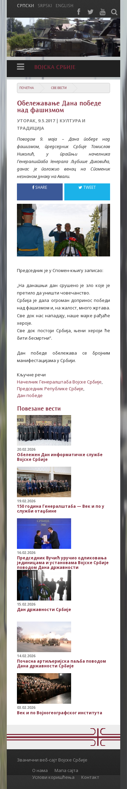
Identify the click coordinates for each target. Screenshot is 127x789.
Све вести (59, 88)
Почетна (26, 88)
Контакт (90, 777)
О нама (40, 770)
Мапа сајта (66, 770)
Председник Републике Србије (50, 388)
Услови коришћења (53, 777)
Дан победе (30, 395)
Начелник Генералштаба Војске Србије (59, 382)
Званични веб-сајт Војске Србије (52, 760)
